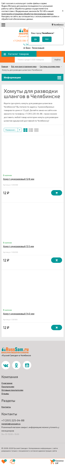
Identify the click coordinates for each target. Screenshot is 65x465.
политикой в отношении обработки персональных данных (27, 14)
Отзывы (5, 393)
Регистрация (38, 47)
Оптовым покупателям (12, 390)
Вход (28, 47)
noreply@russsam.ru (10, 423)
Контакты (6, 407)
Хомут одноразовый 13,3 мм (18, 246)
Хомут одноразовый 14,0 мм (18, 313)
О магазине (6, 383)
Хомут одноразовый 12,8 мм (18, 178)
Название (10, 130)
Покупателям (7, 386)
